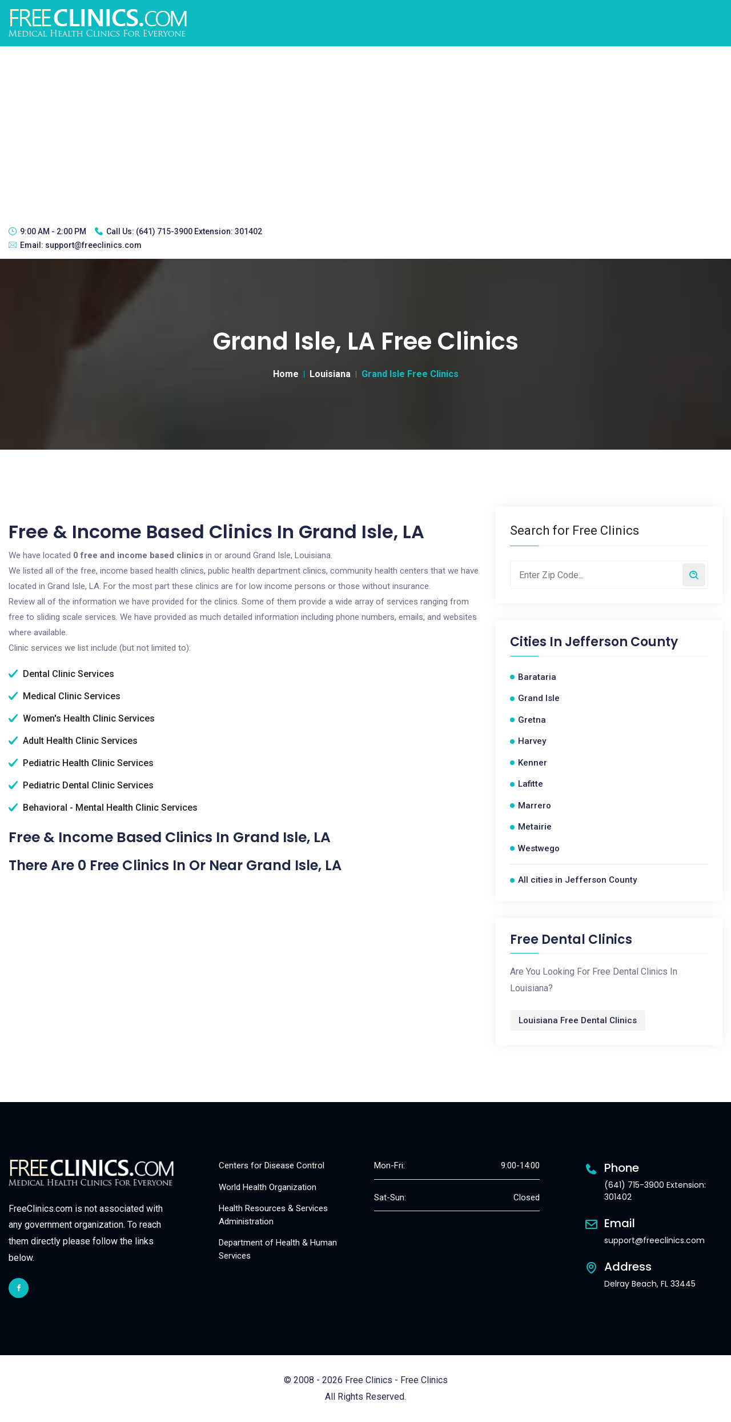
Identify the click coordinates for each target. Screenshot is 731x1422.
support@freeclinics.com (93, 245)
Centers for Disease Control (271, 1165)
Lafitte (530, 784)
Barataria (537, 677)
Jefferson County (621, 642)
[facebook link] (19, 1288)
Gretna (532, 720)
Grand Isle (539, 698)
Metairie (535, 827)
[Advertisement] (365, 132)
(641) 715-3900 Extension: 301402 (199, 231)
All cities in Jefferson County (577, 880)
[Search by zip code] (693, 574)
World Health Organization (267, 1187)
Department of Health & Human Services (278, 1249)
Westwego (539, 848)
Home (286, 373)
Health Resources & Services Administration (273, 1215)
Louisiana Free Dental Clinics (578, 1020)
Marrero (534, 805)
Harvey (532, 741)
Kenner (532, 763)
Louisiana (330, 373)
